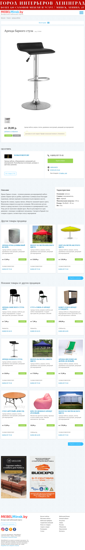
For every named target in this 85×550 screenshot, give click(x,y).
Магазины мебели (45, 518)
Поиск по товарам (45, 525)
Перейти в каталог (75, 278)
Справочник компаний (46, 522)
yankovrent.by (54, 167)
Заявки (61, 522)
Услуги (9, 18)
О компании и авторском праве (9, 537)
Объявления (62, 527)
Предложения (63, 529)
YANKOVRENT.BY (21, 155)
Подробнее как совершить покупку (10, 545)
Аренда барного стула (12, 359)
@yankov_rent (63, 173)
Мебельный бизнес (64, 516)
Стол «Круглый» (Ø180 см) (13, 411)
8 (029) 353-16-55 (7, 331)
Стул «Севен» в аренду (40, 307)
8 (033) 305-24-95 (63, 331)
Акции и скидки (44, 527)
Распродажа (43, 529)
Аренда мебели (16, 18)
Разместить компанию (8, 524)
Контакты (62, 531)
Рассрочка (62, 520)
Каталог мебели (44, 516)
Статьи (42, 531)
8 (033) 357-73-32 (55, 155)
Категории (44, 23)
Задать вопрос (60, 160)
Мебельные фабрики (46, 520)
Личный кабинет (64, 518)
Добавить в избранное (11, 131)
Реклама (61, 525)
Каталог (3, 18)
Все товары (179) (10, 173)
